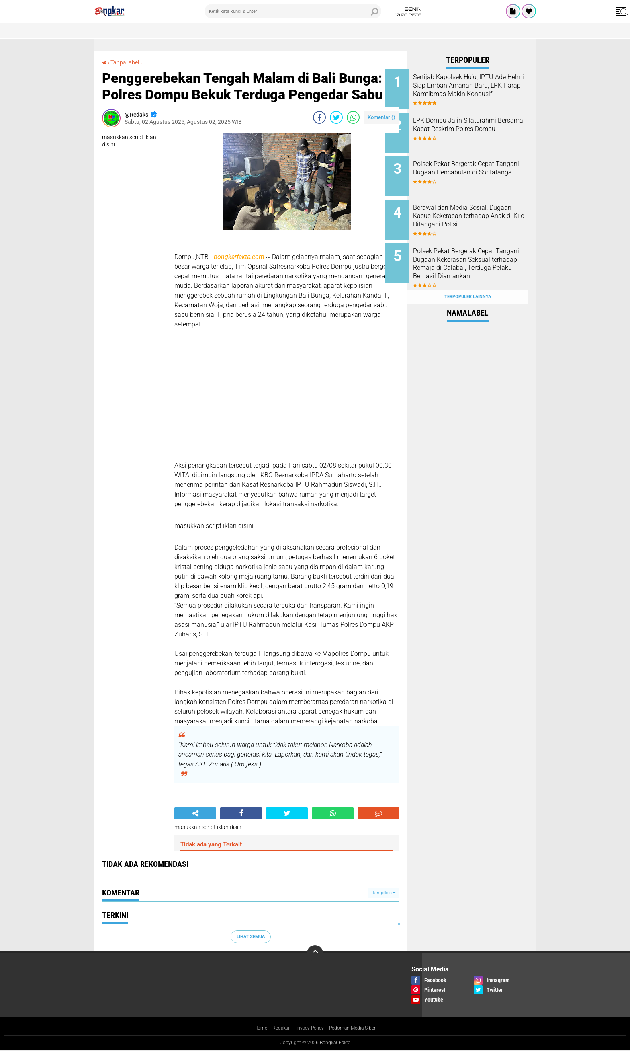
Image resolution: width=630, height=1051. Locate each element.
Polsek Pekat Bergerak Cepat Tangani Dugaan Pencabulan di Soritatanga (477, 166)
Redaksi (275, 1028)
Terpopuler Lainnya (467, 278)
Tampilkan (383, 892)
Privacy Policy (307, 1028)
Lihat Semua (251, 936)
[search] (293, 11)
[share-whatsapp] (353, 117)
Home (252, 1028)
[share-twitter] (336, 117)
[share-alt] (195, 813)
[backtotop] (315, 953)
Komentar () (381, 117)
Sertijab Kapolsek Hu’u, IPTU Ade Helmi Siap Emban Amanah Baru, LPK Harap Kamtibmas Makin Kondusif (476, 89)
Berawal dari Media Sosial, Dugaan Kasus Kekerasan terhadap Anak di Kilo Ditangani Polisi (473, 211)
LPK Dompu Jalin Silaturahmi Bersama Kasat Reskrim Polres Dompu (477, 126)
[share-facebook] (319, 117)
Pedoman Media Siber (357, 1028)
